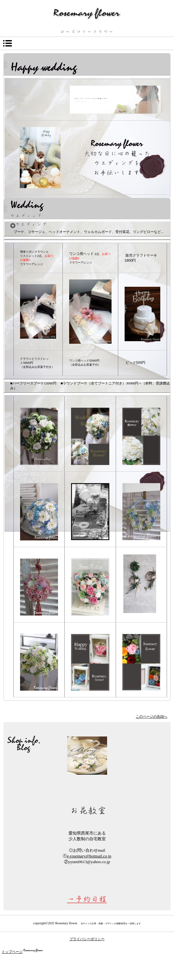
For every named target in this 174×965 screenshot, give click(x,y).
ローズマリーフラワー (87, 13)
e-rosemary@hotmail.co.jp (89, 856)
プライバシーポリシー (87, 939)
